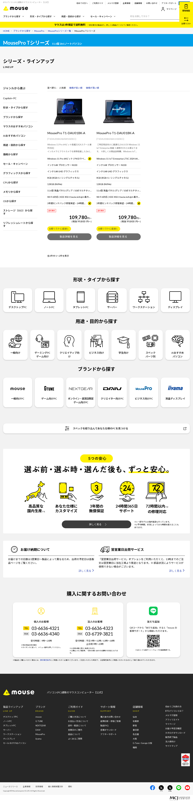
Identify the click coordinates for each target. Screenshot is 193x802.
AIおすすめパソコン (14, 135)
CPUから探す (10, 182)
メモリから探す (12, 191)
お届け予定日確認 (173, 728)
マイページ (169, 9)
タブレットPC (81, 300)
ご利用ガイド (97, 3)
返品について (74, 734)
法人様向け (170, 741)
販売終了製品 (171, 737)
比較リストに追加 (58, 228)
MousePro (40, 734)
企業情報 (126, 3)
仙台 (135, 717)
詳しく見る (97, 524)
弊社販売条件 (45, 660)
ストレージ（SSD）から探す (17, 212)
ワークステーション (144, 300)
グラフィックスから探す (17, 173)
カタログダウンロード (175, 733)
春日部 (136, 730)
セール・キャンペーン (102, 16)
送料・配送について (77, 725)
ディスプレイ (175, 300)
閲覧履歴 (186, 8)
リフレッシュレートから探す (18, 224)
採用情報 (39, 786)
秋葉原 (136, 721)
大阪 (135, 738)
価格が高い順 (92, 88)
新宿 (135, 725)
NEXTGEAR (40, 725)
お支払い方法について (78, 721)
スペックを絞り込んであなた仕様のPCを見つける (125, 428)
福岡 (135, 747)
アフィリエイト (172, 719)
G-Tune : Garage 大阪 (142, 743)
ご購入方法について (77, 717)
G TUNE (39, 721)
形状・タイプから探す (42, 16)
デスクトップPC (18, 300)
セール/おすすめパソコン (14, 743)
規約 (70, 786)
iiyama (38, 738)
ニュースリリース (10, 786)
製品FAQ (104, 725)
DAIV (37, 730)
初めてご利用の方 (173, 706)
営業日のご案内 (75, 730)
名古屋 (136, 734)
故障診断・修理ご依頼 (110, 721)
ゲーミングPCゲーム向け (42, 344)
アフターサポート (169, 3)
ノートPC (49, 300)
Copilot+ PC (9, 98)
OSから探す (9, 201)
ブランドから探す (13, 16)
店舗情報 (138, 3)
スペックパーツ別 (150, 344)
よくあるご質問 (75, 738)
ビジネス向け (96, 342)
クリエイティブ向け (69, 344)
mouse (38, 717)
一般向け (15, 342)
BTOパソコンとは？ (174, 711)
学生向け (123, 342)
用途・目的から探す (72, 16)
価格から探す (10, 154)
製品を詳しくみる (69, 236)
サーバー (112, 300)
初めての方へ (82, 3)
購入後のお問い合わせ (110, 717)
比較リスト (186, 21)
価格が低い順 (75, 88)
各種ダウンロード (108, 730)
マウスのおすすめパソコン (18, 126)
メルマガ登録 (113, 3)
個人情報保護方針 (55, 786)
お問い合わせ (151, 3)
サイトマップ (171, 746)
